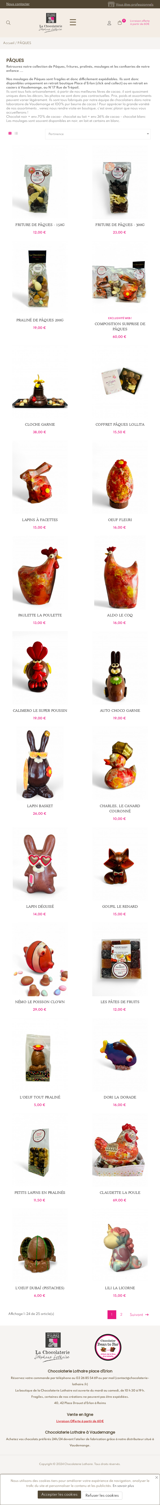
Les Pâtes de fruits (120, 1002)
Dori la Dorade (120, 1097)
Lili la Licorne (120, 1288)
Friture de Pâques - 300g (119, 225)
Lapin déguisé (40, 906)
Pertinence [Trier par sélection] (99, 133)
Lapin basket (40, 806)
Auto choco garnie (120, 710)
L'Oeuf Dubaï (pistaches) (39, 1288)
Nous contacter (18, 4)
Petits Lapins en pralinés (40, 1193)
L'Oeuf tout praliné (40, 1097)
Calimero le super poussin (40, 710)
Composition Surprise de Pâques (120, 326)
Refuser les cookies (102, 1495)
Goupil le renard (120, 906)
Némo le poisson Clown (40, 1002)
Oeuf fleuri (120, 520)
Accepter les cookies (59, 1494)
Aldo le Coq (120, 615)
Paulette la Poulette (40, 615)
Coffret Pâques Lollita (120, 424)
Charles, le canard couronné (120, 808)
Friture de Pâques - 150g (39, 225)
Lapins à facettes (40, 520)
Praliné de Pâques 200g (39, 320)
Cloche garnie (40, 424)
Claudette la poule (120, 1193)
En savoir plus (123, 1486)
